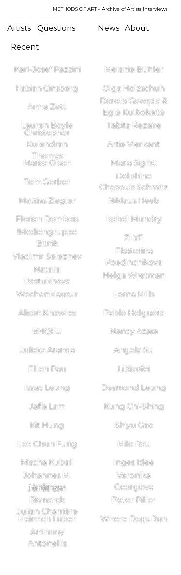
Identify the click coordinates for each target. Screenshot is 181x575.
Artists (19, 28)
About (137, 28)
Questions (56, 28)
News (108, 28)
